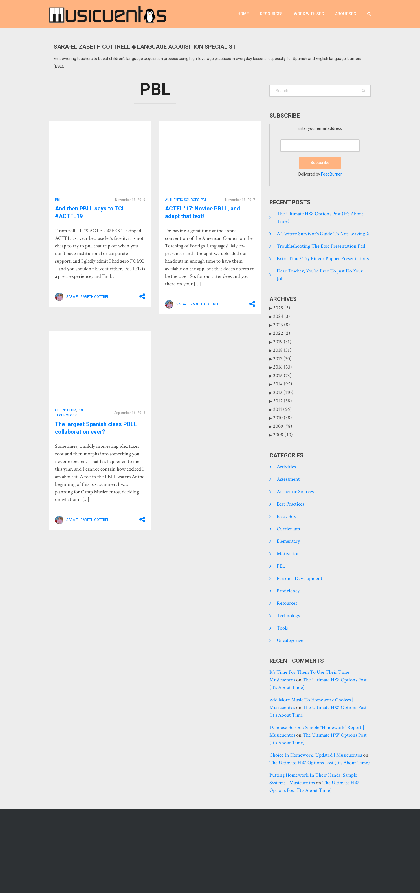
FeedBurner (331, 174)
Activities (286, 467)
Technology (66, 415)
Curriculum (65, 410)
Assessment (288, 479)
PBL (58, 200)
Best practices (290, 504)
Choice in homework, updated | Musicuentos (315, 755)
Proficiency (288, 591)
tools (282, 628)
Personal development (299, 578)
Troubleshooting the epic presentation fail (321, 246)
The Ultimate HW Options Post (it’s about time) (320, 217)
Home (243, 14)
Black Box (286, 516)
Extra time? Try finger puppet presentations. (323, 258)
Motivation (288, 553)
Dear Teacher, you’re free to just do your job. (320, 275)
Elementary (288, 541)
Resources (271, 14)
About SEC (345, 14)
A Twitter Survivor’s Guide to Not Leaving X (323, 234)
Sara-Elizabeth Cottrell (88, 297)
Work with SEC (309, 14)
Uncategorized (291, 640)
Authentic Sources (182, 200)
